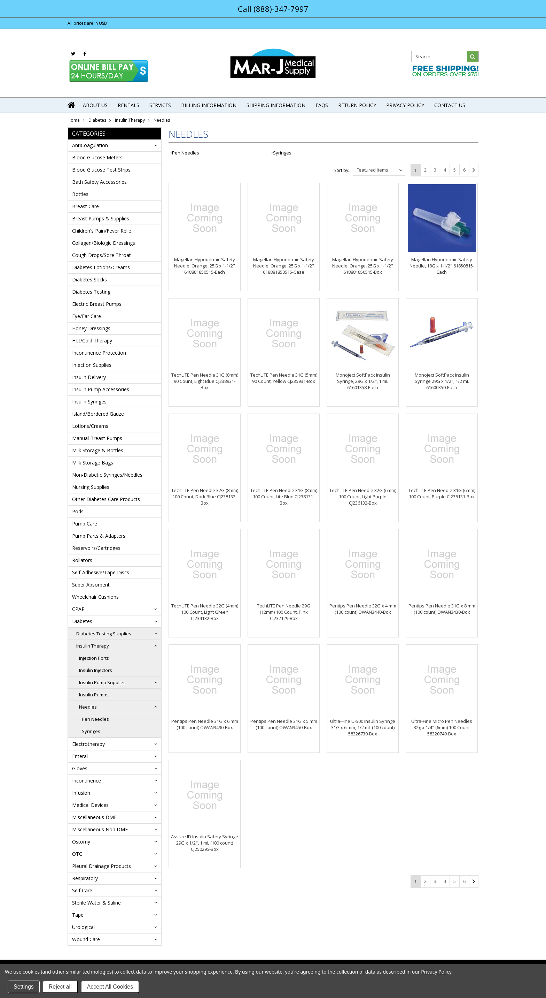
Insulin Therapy (130, 120)
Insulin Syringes (89, 401)
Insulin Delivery (89, 377)
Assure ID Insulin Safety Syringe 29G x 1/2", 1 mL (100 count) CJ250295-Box (204, 842)
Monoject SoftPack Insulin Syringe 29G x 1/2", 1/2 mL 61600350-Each (442, 381)
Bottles (80, 194)
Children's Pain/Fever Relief (102, 230)
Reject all (60, 987)
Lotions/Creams (90, 426)
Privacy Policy (436, 971)
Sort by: (341, 170)
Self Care (82, 890)
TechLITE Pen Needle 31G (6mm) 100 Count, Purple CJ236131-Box (441, 493)
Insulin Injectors (95, 670)
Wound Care (86, 939)
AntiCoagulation (90, 145)
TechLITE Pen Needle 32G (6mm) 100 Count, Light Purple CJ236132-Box (362, 496)
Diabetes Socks (89, 279)
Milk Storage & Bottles (97, 450)
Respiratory (85, 878)
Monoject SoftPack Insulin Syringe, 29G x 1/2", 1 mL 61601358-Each (363, 381)
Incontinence (86, 780)
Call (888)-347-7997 (273, 8)
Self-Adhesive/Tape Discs (100, 572)
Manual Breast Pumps (97, 438)
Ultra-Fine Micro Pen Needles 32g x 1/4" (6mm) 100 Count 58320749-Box (441, 727)
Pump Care (84, 523)
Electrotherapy (88, 744)
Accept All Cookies (110, 987)
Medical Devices (90, 805)
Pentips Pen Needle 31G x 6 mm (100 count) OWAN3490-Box (204, 724)
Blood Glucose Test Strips (101, 169)
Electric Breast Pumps (97, 304)
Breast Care (85, 206)
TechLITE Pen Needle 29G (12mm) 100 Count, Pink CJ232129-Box (283, 612)
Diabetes (97, 120)
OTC (77, 853)
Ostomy (81, 841)
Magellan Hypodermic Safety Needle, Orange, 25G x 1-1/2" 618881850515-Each (204, 265)
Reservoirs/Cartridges (96, 548)
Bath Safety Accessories (99, 182)
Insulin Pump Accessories (100, 389)
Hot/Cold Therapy (92, 340)
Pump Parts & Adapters (98, 535)
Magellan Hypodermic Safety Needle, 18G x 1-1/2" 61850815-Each (442, 265)
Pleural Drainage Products (101, 866)
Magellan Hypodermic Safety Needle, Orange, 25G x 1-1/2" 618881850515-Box (362, 265)
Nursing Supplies (90, 487)
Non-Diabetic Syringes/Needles (107, 474)
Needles (88, 707)
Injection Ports (94, 658)
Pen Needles (95, 719)
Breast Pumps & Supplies (100, 218)
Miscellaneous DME (94, 817)
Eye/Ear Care (86, 316)
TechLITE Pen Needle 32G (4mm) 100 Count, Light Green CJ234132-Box (204, 612)
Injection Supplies (91, 365)
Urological (83, 927)
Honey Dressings (91, 328)
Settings (24, 987)
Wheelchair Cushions (95, 596)
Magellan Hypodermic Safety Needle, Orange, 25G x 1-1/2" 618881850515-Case (283, 265)
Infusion (81, 792)
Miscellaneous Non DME (100, 829)
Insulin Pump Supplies (102, 682)
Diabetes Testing (91, 291)
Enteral (80, 756)
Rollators (82, 560)
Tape (78, 915)
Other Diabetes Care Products (106, 499)
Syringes (91, 731)
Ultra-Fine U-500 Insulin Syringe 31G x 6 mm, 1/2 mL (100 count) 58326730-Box (362, 727)
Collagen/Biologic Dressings (103, 243)
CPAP (78, 609)
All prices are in (87, 23)
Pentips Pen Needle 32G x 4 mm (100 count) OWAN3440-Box (362, 609)
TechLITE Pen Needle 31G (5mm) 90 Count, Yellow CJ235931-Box (283, 378)
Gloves (79, 768)
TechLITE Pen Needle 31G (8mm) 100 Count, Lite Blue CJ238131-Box (283, 496)
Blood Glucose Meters (97, 157)
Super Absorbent (91, 584)
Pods (78, 511)
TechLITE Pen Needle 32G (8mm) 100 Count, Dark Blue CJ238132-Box (204, 496)
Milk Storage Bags (92, 462)
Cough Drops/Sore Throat (101, 255)
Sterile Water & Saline (96, 902)
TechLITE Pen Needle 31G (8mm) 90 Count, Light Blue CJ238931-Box (204, 381)
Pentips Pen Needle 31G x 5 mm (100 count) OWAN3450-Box (283, 724)
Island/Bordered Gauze (98, 413)
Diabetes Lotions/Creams (101, 267)
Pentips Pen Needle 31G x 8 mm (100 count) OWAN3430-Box (441, 609)
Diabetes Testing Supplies (103, 633)
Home (74, 120)
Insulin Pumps (94, 694)
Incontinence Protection (99, 352)
